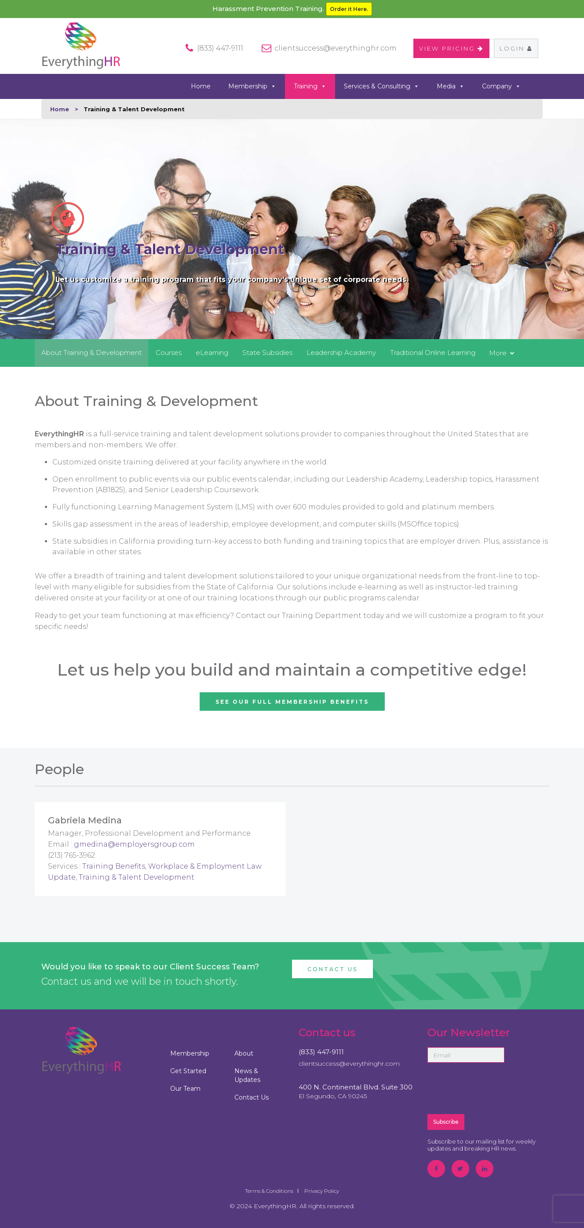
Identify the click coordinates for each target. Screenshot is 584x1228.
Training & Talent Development (136, 877)
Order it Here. (349, 9)
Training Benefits (113, 866)
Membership (252, 86)
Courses (169, 352)
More (498, 353)
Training (310, 86)
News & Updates (247, 1075)
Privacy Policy (321, 1191)
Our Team (185, 1089)
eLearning (212, 352)
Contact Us (332, 969)
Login (516, 48)
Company (501, 86)
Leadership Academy (341, 352)
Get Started (188, 1071)
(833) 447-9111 (321, 1052)
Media (450, 86)
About (243, 1053)
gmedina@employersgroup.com (134, 844)
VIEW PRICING (451, 48)
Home (201, 86)
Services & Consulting (381, 86)
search (539, 85)
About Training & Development (91, 352)
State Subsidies (267, 352)
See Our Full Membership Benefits (292, 701)
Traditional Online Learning (432, 352)
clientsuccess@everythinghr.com (335, 48)
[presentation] (494, 1088)
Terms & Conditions (269, 1191)
